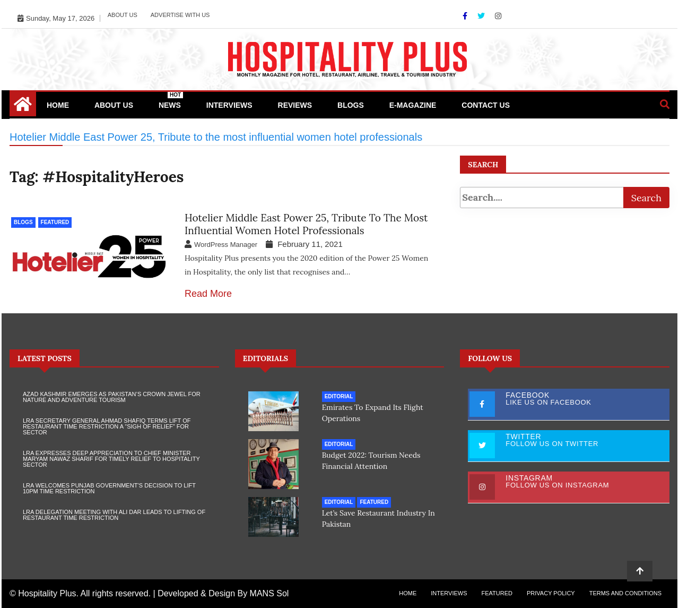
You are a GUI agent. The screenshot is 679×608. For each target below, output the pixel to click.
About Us (122, 15)
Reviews (295, 105)
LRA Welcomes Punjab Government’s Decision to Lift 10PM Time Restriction (109, 488)
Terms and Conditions (625, 593)
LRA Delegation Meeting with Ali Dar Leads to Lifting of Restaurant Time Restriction (114, 515)
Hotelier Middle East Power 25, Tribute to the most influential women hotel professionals (306, 224)
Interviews (229, 105)
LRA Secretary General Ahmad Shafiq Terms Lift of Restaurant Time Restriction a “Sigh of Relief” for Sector (106, 426)
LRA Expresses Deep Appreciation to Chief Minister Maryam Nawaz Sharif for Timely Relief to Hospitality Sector (111, 459)
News (171, 100)
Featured (55, 222)
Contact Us (486, 105)
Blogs (350, 105)
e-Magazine (413, 105)
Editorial (339, 396)
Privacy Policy (551, 593)
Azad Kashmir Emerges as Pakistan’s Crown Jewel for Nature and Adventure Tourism (112, 397)
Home (58, 105)
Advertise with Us (180, 15)
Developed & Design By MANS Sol (223, 593)
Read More (208, 293)
